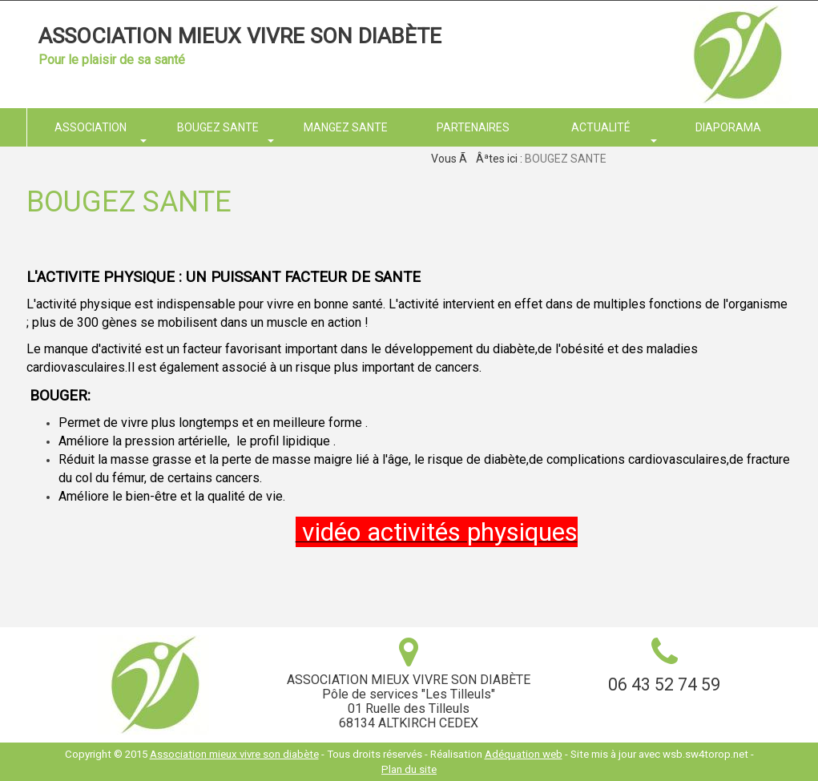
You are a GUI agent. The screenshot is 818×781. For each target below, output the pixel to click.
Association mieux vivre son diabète (239, 36)
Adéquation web (523, 754)
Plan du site (409, 769)
